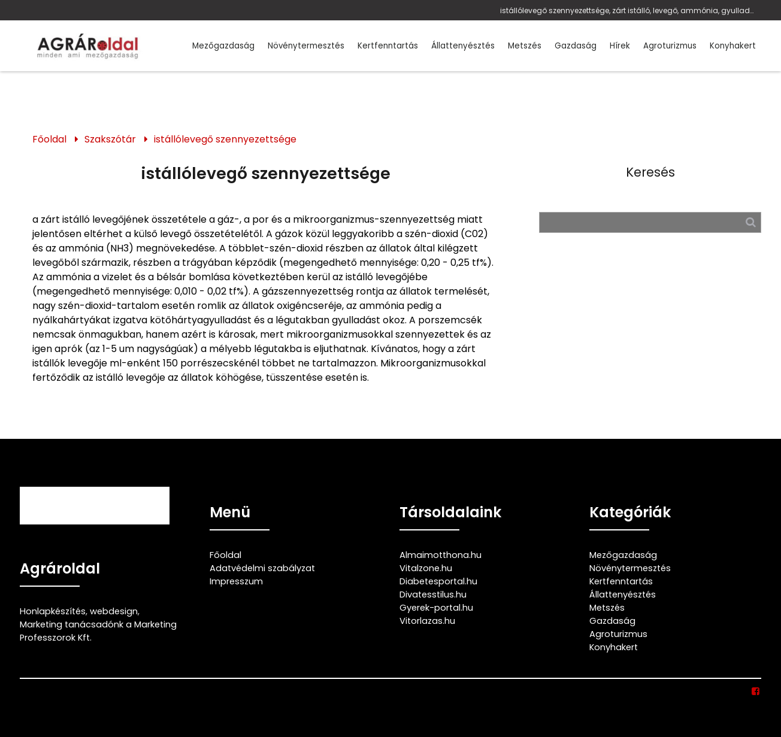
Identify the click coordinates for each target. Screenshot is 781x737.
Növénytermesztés (306, 45)
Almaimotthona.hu (440, 555)
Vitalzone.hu (425, 568)
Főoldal (49, 139)
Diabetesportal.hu (438, 581)
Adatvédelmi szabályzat (262, 568)
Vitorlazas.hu (427, 621)
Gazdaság (576, 45)
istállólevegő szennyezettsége (225, 139)
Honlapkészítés (53, 611)
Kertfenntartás (388, 45)
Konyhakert (733, 45)
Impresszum (236, 581)
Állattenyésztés (463, 45)
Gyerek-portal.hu (436, 608)
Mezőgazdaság (223, 45)
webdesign (114, 611)
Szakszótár (110, 139)
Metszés (524, 45)
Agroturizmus (670, 45)
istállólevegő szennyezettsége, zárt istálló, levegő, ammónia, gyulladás (628, 10)
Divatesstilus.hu (433, 594)
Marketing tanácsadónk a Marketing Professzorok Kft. (98, 631)
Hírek (620, 45)
